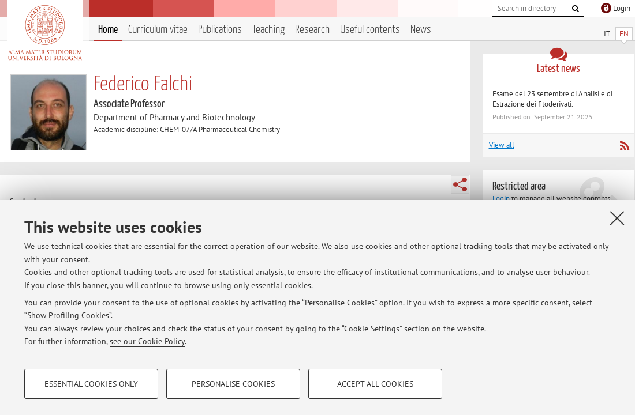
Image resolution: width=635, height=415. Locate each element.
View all (501, 145)
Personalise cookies (233, 384)
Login (501, 198)
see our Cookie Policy (147, 341)
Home (108, 29)
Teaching (268, 29)
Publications (220, 29)
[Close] (617, 218)
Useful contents (370, 29)
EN (624, 34)
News (420, 29)
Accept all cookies (375, 384)
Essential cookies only (91, 384)
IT (607, 34)
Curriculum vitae (158, 29)
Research (312, 29)
